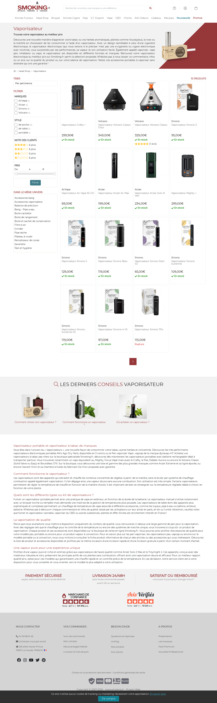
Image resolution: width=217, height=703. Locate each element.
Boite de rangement (26, 217)
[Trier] (35, 83)
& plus (25, 145)
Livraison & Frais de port (76, 651)
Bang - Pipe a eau (24, 209)
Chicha (128, 18)
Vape (109, 18)
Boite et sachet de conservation (32, 221)
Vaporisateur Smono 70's (149, 329)
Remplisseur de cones (26, 240)
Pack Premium (166, 646)
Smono (24, 108)
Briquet (55, 18)
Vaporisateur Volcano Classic (151, 124)
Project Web (133, 689)
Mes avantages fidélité (75, 646)
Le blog (115, 641)
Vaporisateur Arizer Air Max (113, 193)
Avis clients (117, 652)
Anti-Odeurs (141, 18)
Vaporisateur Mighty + (184, 193)
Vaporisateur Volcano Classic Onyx (114, 126)
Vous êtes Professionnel (170, 651)
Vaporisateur (39, 71)
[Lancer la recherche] (150, 8)
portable (24, 132)
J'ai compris (108, 698)
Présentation (165, 636)
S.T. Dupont (97, 18)
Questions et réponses (122, 636)
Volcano (24, 112)
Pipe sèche (20, 232)
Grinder (18, 228)
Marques (169, 18)
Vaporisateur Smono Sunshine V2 (73, 331)
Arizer (23, 104)
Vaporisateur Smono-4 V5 (112, 329)
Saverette (19, 244)
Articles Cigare (71, 18)
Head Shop (42, 18)
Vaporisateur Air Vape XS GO (78, 193)
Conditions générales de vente (129, 672)
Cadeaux (156, 18)
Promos (197, 18)
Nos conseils (117, 646)
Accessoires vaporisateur (28, 201)
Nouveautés (183, 18)
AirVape (24, 100)
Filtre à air (20, 224)
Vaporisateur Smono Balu (112, 261)
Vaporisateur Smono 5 (74, 261)
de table (24, 128)
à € (36, 169)
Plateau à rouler (23, 236)
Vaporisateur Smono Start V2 (149, 262)
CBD (118, 18)
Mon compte (70, 641)
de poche (25, 124)
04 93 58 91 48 (24, 636)
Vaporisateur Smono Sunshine (183, 262)
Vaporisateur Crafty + (74, 124)
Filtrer (35, 182)
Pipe (85, 18)
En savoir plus (158, 693)
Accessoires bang (24, 198)
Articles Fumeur (24, 18)
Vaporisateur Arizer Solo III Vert (150, 194)
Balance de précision (26, 205)
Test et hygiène (23, 248)
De (21, 169)
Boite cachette (22, 213)
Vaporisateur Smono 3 (184, 124)
